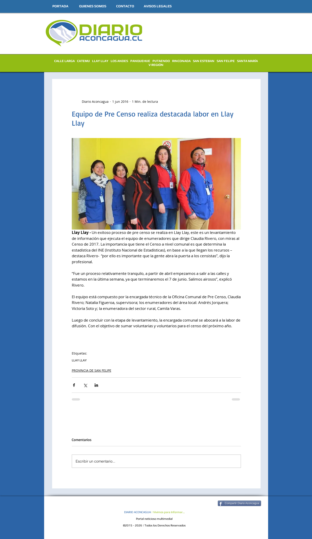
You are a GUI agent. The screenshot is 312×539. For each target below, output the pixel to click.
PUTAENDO (161, 61)
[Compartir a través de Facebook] (74, 385)
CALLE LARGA (64, 61)
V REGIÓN (156, 65)
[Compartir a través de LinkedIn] (96, 385)
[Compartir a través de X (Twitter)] (85, 385)
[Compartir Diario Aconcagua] (239, 503)
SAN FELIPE (226, 61)
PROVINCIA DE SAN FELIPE (91, 370)
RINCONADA (181, 61)
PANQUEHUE (140, 61)
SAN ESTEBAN (203, 61)
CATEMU (83, 61)
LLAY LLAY (100, 61)
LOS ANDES (119, 61)
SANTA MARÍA (247, 61)
